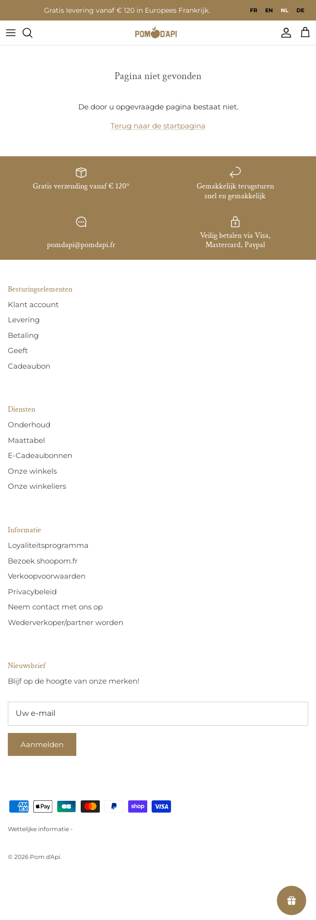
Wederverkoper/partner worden (65, 622)
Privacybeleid (32, 591)
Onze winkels (32, 471)
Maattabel (26, 440)
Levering (24, 319)
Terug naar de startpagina (158, 125)
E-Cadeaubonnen (40, 455)
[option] (253, 10)
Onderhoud (29, 424)
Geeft (18, 350)
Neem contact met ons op (55, 606)
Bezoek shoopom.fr (43, 560)
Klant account (33, 304)
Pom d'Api (45, 856)
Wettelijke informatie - (40, 829)
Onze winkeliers (37, 486)
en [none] (269, 10)
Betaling (23, 335)
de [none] (300, 10)
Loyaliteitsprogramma (48, 545)
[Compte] (283, 32)
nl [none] (285, 10)
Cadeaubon (29, 366)
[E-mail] (158, 713)
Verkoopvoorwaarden (47, 576)
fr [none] (253, 10)
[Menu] (11, 32)
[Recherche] (32, 32)
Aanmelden (42, 744)
